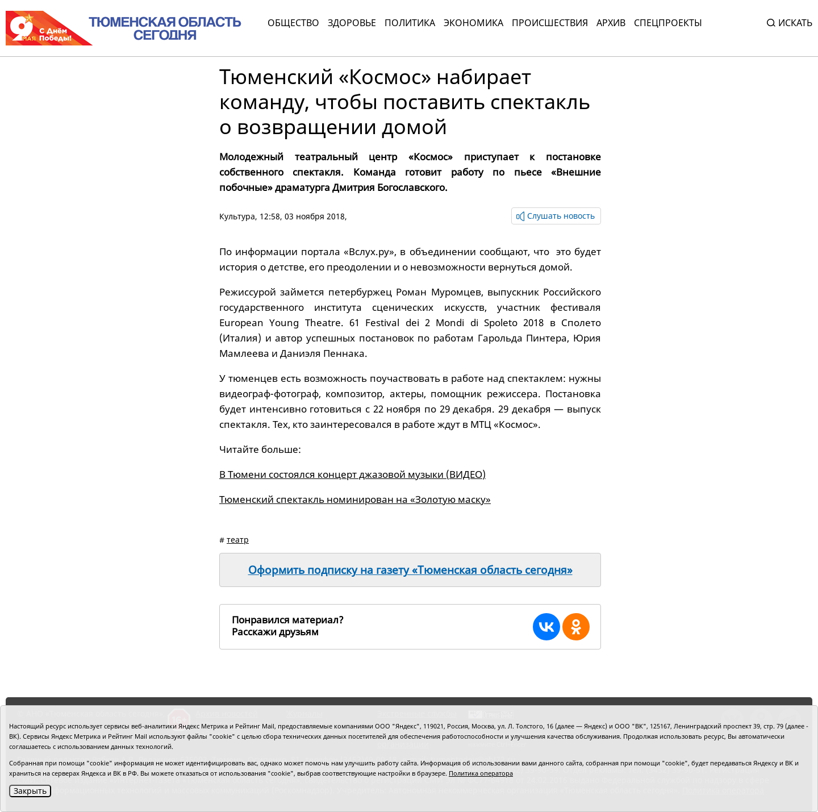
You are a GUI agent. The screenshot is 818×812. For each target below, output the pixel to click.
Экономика (473, 22)
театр (238, 539)
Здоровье (352, 22)
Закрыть (30, 790)
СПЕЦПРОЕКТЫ (668, 22)
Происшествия (550, 22)
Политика (410, 22)
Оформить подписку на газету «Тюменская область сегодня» (410, 570)
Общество (293, 22)
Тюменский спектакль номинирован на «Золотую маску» (355, 499)
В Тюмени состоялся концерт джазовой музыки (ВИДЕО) (352, 474)
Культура (237, 216)
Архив (610, 22)
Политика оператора (481, 773)
